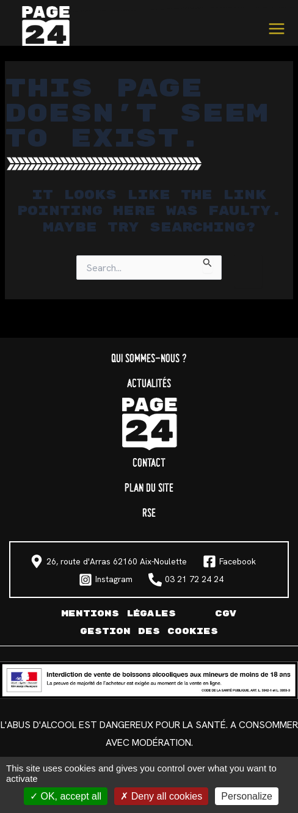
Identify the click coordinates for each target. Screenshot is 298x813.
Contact (149, 463)
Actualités (149, 383)
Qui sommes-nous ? (149, 358)
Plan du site (149, 488)
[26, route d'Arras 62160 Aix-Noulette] (108, 561)
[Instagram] (106, 579)
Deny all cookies (161, 796)
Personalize (246, 796)
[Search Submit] (208, 264)
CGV (226, 613)
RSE (149, 513)
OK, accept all (65, 796)
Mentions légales (118, 613)
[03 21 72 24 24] (185, 579)
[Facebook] (229, 561)
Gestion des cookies (149, 631)
